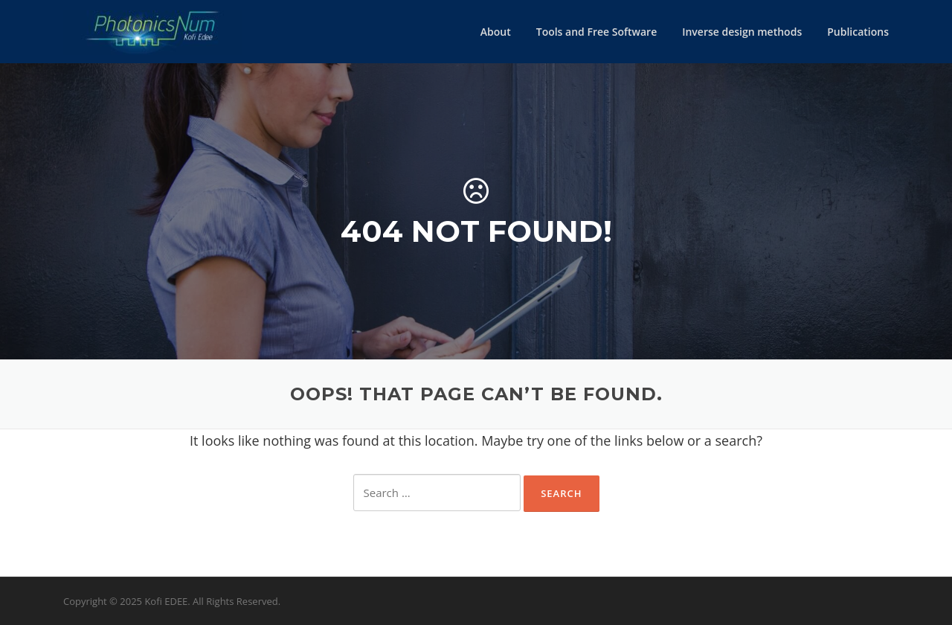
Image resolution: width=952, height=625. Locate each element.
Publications (858, 32)
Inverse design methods (742, 32)
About (495, 32)
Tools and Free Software (596, 32)
